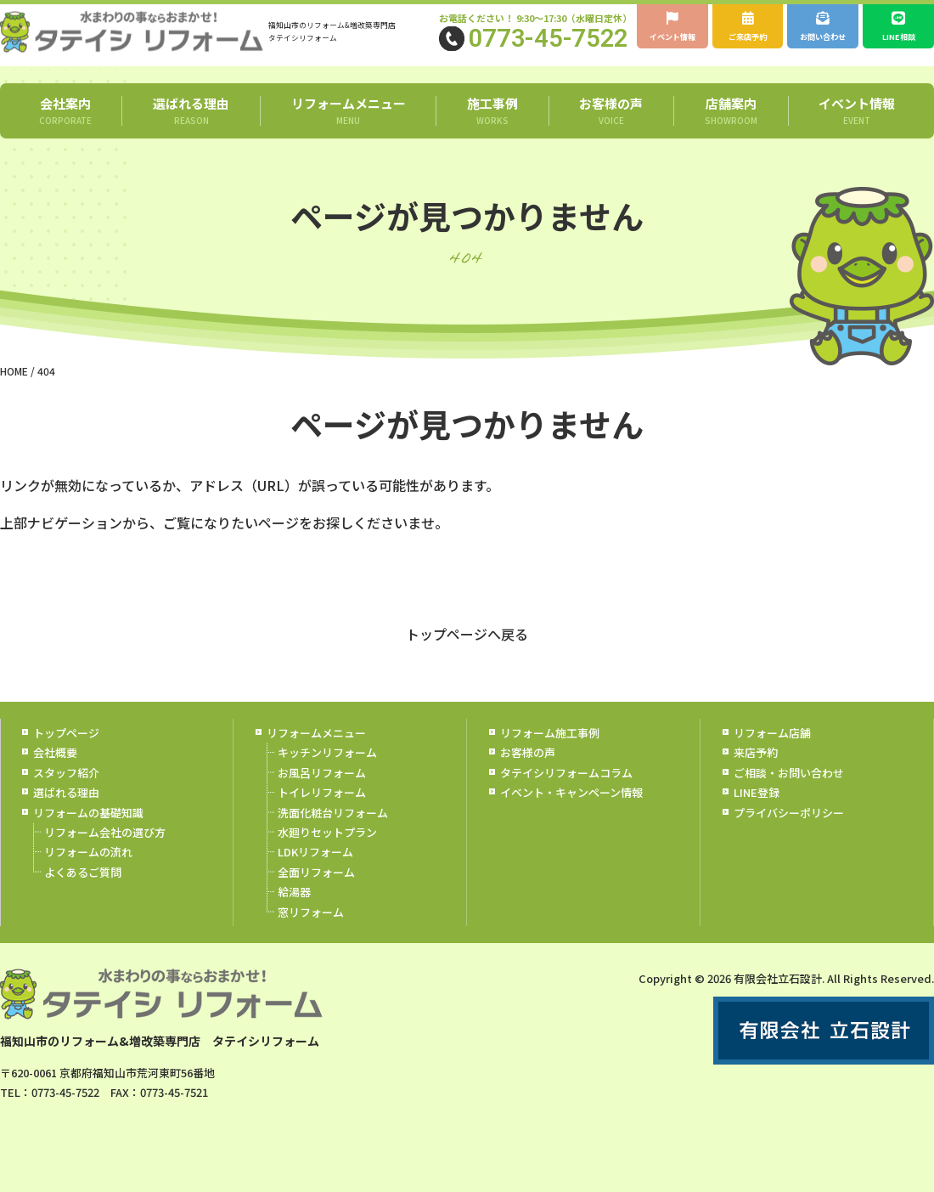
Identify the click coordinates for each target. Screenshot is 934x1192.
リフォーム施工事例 (549, 753)
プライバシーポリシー (789, 832)
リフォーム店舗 (772, 753)
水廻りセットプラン (327, 853)
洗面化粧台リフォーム (333, 832)
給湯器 (294, 912)
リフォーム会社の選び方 (105, 853)
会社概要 (55, 773)
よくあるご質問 (82, 892)
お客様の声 (611, 130)
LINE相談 (899, 27)
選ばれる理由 (190, 130)
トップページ (66, 753)
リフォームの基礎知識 (88, 832)
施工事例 (492, 130)
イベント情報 (673, 37)
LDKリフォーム (315, 872)
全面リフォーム (316, 892)
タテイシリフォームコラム (566, 793)
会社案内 (65, 130)
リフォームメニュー (348, 130)
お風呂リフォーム (322, 793)
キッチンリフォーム (327, 773)
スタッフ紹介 (66, 793)
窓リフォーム (311, 932)
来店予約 (756, 773)
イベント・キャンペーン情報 (571, 813)
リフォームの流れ (88, 872)
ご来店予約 (748, 27)
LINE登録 (756, 813)
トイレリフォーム (322, 813)
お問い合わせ (823, 37)
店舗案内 (731, 130)
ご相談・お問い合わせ (789, 793)
